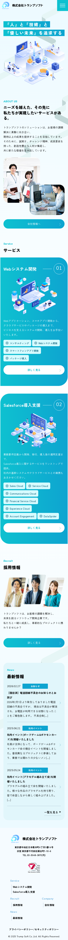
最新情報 (17, 918)
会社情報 (49, 905)
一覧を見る (51, 812)
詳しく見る (34, 370)
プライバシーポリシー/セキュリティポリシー (34, 929)
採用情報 (17, 905)
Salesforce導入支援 (24, 892)
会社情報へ (34, 224)
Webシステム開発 (22, 887)
